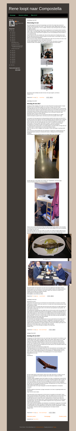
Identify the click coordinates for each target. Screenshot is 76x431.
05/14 (13, 52)
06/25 (13, 33)
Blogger (54, 427)
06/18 (13, 35)
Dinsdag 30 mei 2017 (34, 103)
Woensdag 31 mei (33, 23)
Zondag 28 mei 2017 (33, 336)
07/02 (13, 32)
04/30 (13, 55)
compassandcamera (40, 427)
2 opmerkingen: (42, 296)
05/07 (13, 54)
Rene (18, 21)
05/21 (13, 50)
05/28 (13, 40)
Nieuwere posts (31, 416)
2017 (12, 30)
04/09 (13, 61)
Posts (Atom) (35, 419)
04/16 (13, 59)
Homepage (12, 15)
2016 (12, 65)
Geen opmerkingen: (43, 329)
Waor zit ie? (34, 15)
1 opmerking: (42, 97)
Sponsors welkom (23, 15)
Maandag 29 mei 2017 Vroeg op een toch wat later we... (17, 46)
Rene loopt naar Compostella (35, 8)
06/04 (13, 39)
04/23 (13, 57)
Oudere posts (62, 416)
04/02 (13, 62)
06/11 (13, 37)
